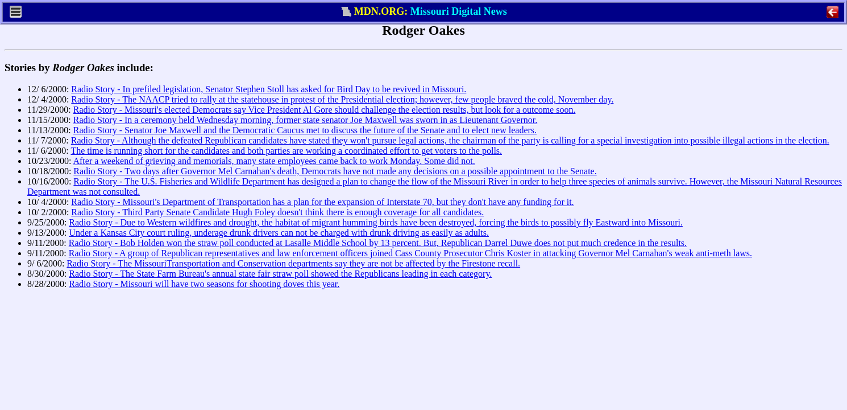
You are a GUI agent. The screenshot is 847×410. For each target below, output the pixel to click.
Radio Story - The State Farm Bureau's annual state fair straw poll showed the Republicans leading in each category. (280, 273)
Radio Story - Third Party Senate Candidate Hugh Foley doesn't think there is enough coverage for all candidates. (277, 212)
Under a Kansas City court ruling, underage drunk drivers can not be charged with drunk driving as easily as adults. (279, 232)
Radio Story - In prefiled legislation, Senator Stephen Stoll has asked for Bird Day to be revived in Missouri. (268, 89)
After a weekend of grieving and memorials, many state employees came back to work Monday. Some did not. (274, 161)
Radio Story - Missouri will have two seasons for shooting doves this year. (204, 284)
